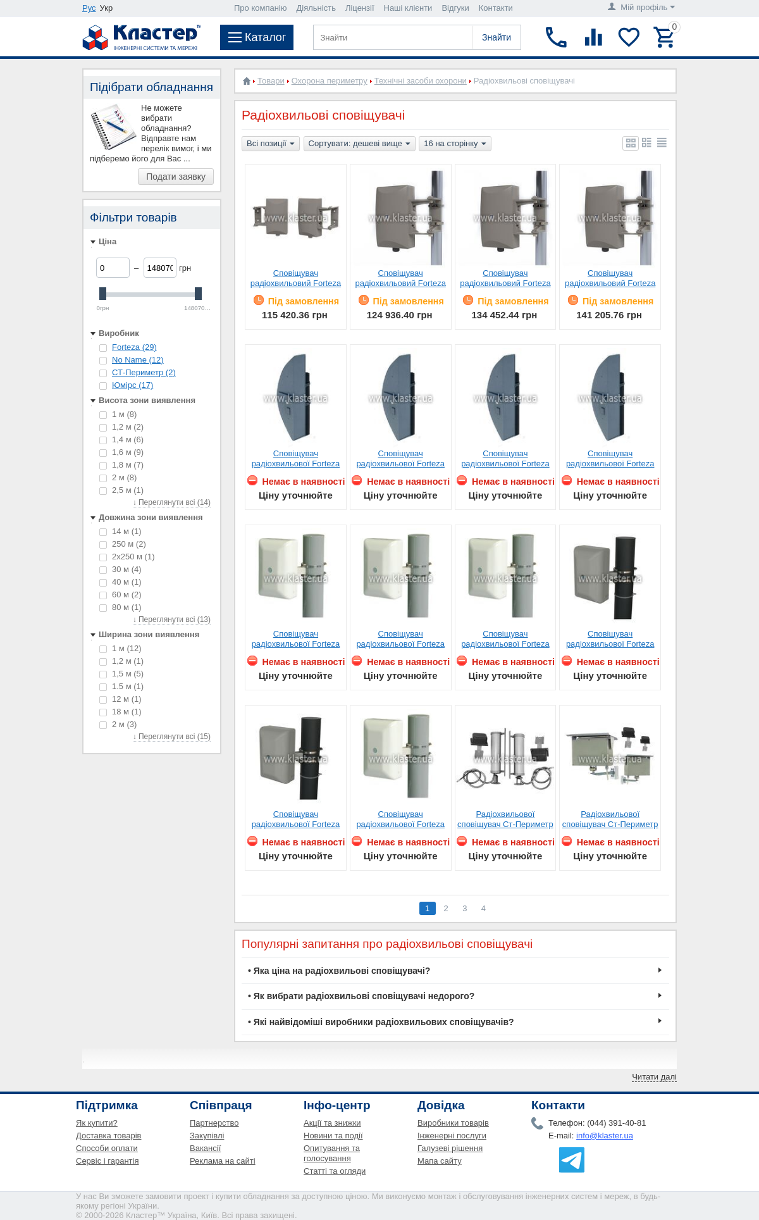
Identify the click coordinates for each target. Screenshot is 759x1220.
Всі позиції (271, 144)
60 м (120, 594)
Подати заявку (176, 176)
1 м (118, 414)
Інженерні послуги (451, 1135)
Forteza (134, 347)
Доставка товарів (109, 1135)
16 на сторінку (455, 144)
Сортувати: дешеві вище (359, 144)
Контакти (496, 8)
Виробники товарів (453, 1123)
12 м (120, 699)
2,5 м (121, 490)
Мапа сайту (439, 1161)
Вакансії (205, 1148)
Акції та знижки (332, 1123)
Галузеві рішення (450, 1148)
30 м (120, 569)
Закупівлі (207, 1135)
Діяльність (316, 8)
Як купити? (97, 1123)
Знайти (496, 37)
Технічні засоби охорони (420, 80)
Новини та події (333, 1135)
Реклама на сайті (223, 1161)
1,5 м (121, 673)
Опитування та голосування (332, 1153)
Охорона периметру (329, 80)
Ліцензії (359, 8)
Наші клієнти (408, 8)
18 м (120, 711)
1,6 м (121, 452)
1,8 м (121, 465)
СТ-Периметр (144, 372)
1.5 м (121, 686)
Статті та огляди (335, 1171)
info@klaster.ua (604, 1135)
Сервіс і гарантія (107, 1161)
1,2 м (121, 427)
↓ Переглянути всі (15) (172, 736)
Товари (271, 80)
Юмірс (132, 385)
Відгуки (455, 8)
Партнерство (214, 1123)
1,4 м (121, 439)
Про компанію (260, 8)
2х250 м (126, 556)
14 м (120, 531)
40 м (120, 582)
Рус (89, 8)
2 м (118, 477)
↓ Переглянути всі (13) (172, 619)
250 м (122, 544)
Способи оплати (107, 1148)
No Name (138, 359)
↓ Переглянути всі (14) (172, 502)
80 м (120, 607)
